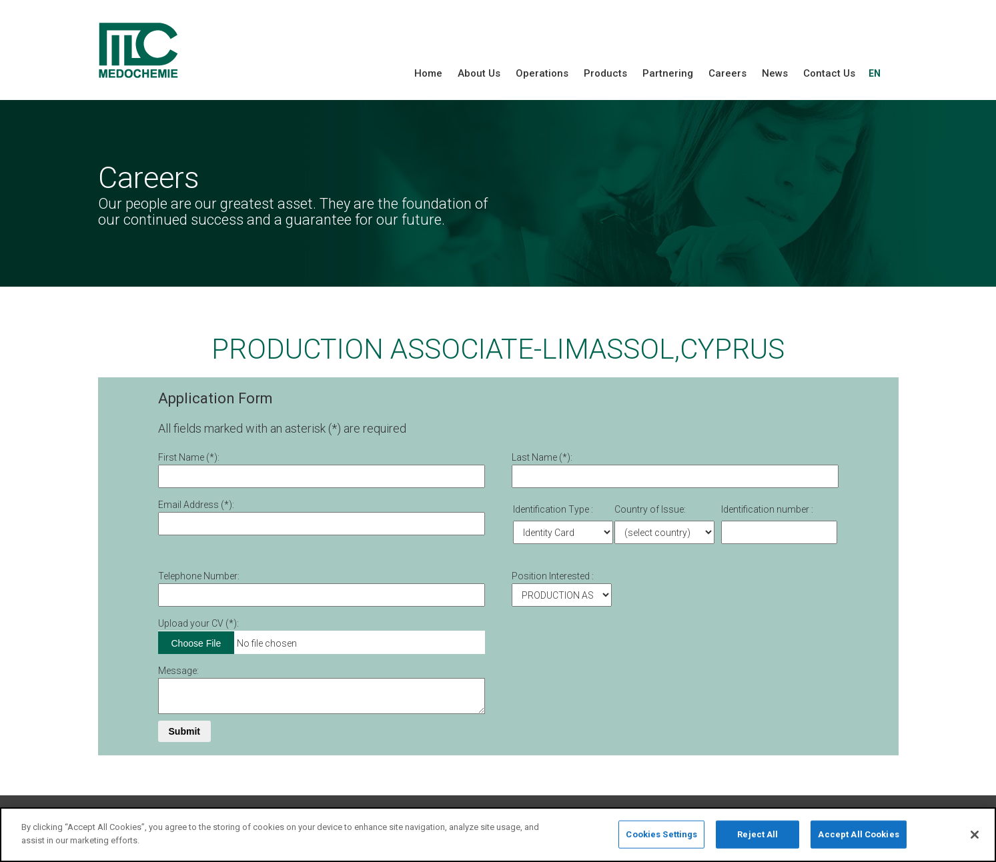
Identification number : (767, 509)
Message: (178, 670)
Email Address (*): (196, 504)
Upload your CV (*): (198, 623)
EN (875, 73)
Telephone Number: (198, 576)
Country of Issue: (650, 509)
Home (428, 73)
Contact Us (829, 73)
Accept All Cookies (858, 839)
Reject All (757, 839)
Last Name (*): (542, 457)
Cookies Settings (661, 839)
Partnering (667, 73)
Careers (727, 73)
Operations (542, 73)
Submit (184, 731)
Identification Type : (553, 509)
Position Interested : (553, 576)
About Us (479, 73)
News (775, 73)
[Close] (974, 839)
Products (605, 73)
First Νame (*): (188, 457)
